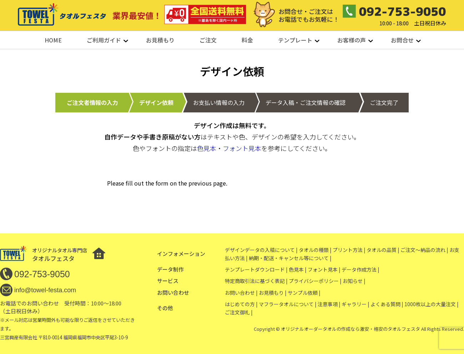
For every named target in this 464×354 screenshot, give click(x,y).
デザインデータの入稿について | (261, 249)
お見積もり (160, 40)
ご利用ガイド (104, 40)
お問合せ (402, 40)
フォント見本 (242, 148)
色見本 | (298, 269)
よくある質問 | (386, 304)
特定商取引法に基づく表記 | (256, 280)
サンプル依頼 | (304, 292)
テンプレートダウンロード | (256, 269)
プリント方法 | (349, 249)
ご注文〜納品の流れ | (424, 249)
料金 (247, 40)
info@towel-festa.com (45, 290)
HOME (53, 40)
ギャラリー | (355, 304)
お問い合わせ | (241, 292)
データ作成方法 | (360, 269)
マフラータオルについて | (288, 304)
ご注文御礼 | (239, 312)
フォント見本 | (324, 269)
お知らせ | (354, 280)
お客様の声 (351, 40)
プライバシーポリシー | (315, 280)
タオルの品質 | (383, 249)
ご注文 (208, 40)
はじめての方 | (241, 304)
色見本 (206, 148)
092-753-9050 (42, 274)
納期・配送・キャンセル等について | (290, 258)
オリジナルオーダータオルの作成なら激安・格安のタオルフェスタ (350, 328)
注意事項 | (329, 304)
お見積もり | (273, 292)
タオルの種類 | (315, 249)
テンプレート (295, 40)
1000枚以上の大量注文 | (431, 304)
